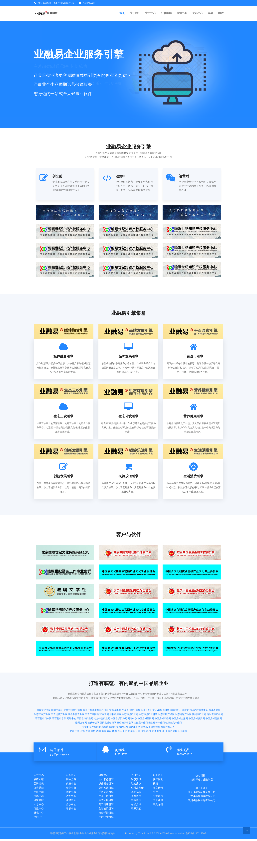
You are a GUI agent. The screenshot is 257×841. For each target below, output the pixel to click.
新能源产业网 (199, 699)
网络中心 (71, 703)
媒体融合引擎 (106, 783)
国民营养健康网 (108, 707)
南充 (170, 715)
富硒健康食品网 (125, 707)
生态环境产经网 (166, 699)
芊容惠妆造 (154, 711)
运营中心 (182, 13)
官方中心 (150, 13)
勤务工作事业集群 (92, 695)
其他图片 (136, 801)
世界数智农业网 (76, 699)
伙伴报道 (158, 779)
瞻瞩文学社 (57, 695)
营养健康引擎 (106, 805)
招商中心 (71, 792)
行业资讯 (158, 775)
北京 (72, 715)
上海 (82, 715)
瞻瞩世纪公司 (44, 695)
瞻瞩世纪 (54, 835)
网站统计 (119, 835)
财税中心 (39, 814)
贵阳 (175, 715)
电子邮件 (57, 750)
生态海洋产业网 (183, 699)
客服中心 (71, 809)
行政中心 (39, 809)
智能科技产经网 (90, 711)
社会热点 (136, 783)
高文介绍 (158, 805)
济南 (138, 715)
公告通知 (39, 788)
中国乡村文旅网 (180, 703)
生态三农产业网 (42, 699)
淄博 (143, 715)
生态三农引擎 (106, 796)
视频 (210, 13)
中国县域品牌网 (146, 703)
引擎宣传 (158, 796)
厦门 (164, 715)
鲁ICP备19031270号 (196, 835)
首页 (122, 13)
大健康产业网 (141, 707)
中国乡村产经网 (163, 703)
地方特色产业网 (102, 703)
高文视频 (158, 788)
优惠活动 (39, 796)
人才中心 (39, 805)
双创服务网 (134, 711)
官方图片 (136, 796)
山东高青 (182, 715)
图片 (221, 13)
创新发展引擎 (106, 809)
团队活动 (39, 792)
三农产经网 (91, 699)
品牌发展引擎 (162, 695)
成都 (114, 715)
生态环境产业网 (130, 699)
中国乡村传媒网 (214, 703)
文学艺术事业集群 (73, 695)
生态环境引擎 (106, 801)
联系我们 (136, 809)
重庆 (93, 715)
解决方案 (71, 779)
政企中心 (71, 796)
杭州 (159, 715)
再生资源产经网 (215, 699)
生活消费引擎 (106, 818)
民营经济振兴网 (107, 711)
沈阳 (98, 715)
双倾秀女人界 (168, 711)
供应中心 (71, 783)
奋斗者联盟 (214, 695)
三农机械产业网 (59, 699)
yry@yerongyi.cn (66, 2)
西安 (119, 715)
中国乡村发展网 (197, 703)
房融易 (144, 711)
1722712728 (89, 2)
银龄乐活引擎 (106, 814)
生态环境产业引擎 (148, 699)
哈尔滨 (131, 715)
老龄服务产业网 (156, 707)
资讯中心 (197, 13)
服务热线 (183, 750)
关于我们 (135, 13)
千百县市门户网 (43, 703)
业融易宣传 (137, 788)
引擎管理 (39, 801)
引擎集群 (166, 13)
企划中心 (71, 788)
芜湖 (154, 715)
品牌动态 (39, 783)
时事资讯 (136, 779)
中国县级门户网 (119, 703)
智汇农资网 (103, 699)
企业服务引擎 (148, 695)
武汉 (109, 715)
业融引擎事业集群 (111, 695)
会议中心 (71, 805)
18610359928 (44, 2)
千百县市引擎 (59, 703)
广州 (77, 715)
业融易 (82, 835)
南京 (103, 715)
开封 (125, 715)
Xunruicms (143, 835)
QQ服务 (119, 750)
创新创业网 (122, 711)
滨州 (148, 715)
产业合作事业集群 (131, 695)
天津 (87, 715)
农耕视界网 (115, 699)
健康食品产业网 (173, 707)
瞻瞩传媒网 (93, 707)
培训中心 (39, 818)
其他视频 (136, 792)
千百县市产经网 (85, 703)
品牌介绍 (39, 779)
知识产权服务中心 (198, 695)
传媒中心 (71, 801)
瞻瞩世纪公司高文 (179, 695)
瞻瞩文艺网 (81, 707)
